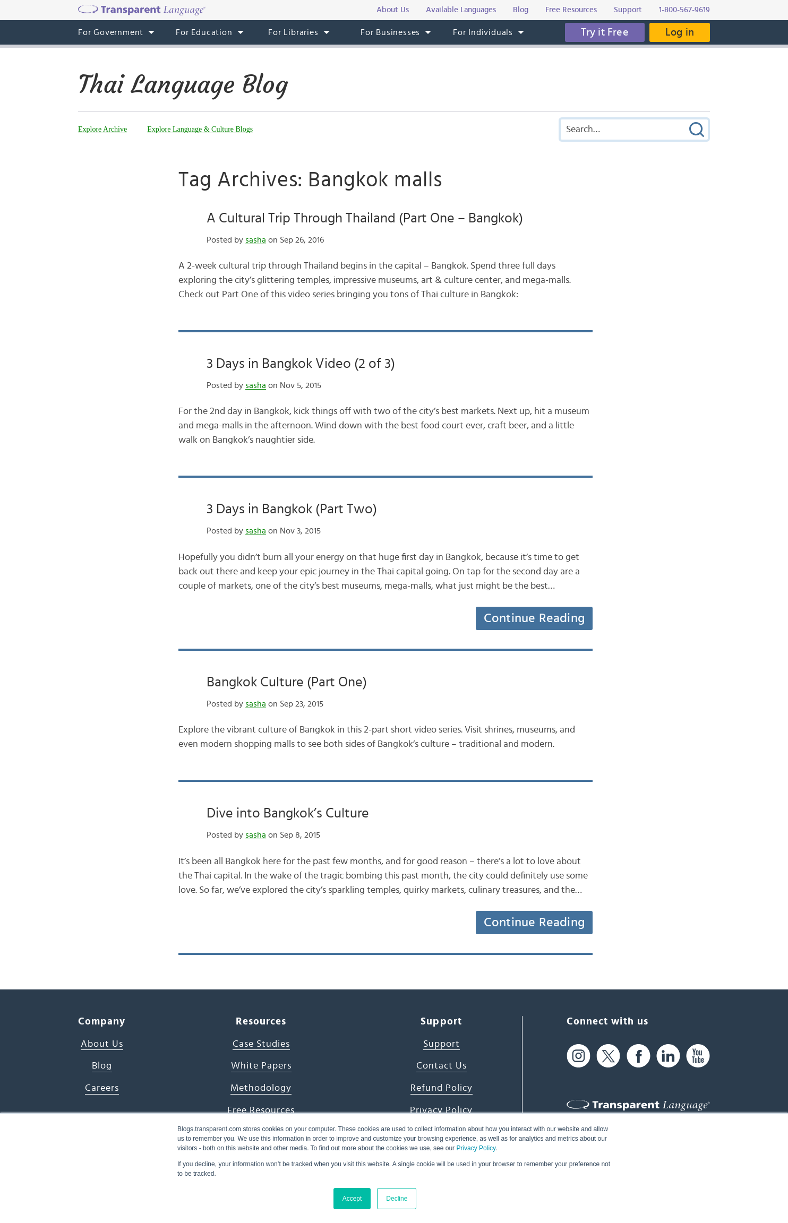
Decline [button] (396, 1198)
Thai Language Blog (183, 84)
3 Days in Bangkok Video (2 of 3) (301, 364)
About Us (102, 1044)
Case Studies (261, 1044)
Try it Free (605, 32)
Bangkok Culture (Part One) (287, 682)
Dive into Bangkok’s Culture (288, 813)
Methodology (261, 1088)
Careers (102, 1088)
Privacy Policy (475, 1148)
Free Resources (261, 1110)
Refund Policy (441, 1088)
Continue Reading (534, 618)
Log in (679, 32)
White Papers (261, 1066)
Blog (102, 1066)
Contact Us (441, 1066)
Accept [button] (352, 1198)
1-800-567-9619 (684, 10)
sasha (255, 240)
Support (441, 1044)
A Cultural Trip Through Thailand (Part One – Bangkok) (365, 218)
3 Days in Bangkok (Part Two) (292, 509)
